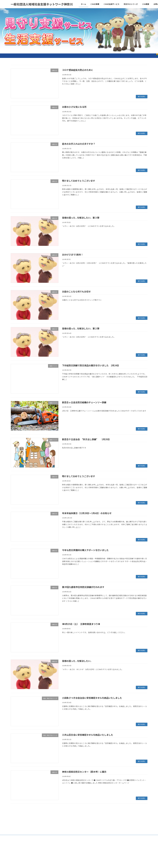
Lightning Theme (78, 827)
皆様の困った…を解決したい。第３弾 (80, 217)
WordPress (65, 827)
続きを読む (141, 96)
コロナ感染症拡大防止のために (77, 70)
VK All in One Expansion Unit (94, 827)
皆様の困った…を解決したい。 (77, 661)
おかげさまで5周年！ (72, 254)
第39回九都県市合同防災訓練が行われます (83, 587)
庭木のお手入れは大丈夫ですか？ (78, 143)
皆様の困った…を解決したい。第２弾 (80, 328)
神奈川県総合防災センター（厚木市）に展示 (84, 771)
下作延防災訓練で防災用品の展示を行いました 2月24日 (90, 365)
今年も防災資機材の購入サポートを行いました (85, 550)
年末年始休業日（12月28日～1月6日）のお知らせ (87, 513)
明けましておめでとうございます (78, 180)
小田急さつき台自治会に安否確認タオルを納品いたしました (92, 698)
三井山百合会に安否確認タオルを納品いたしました (87, 734)
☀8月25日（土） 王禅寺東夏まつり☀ (81, 624)
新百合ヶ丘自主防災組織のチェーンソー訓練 (84, 402)
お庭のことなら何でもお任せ (76, 291)
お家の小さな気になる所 (74, 107)
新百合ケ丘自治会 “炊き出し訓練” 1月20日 (86, 439)
